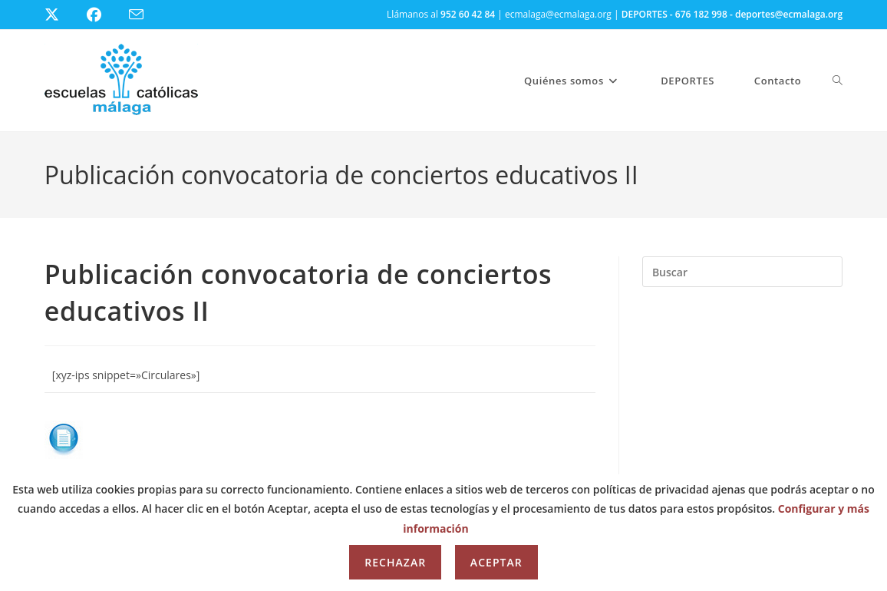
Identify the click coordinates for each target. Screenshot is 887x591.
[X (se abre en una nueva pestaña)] (63, 14)
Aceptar (496, 562)
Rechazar (395, 562)
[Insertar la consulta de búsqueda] (742, 271)
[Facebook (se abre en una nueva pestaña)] (103, 14)
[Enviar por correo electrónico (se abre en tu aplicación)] (145, 15)
